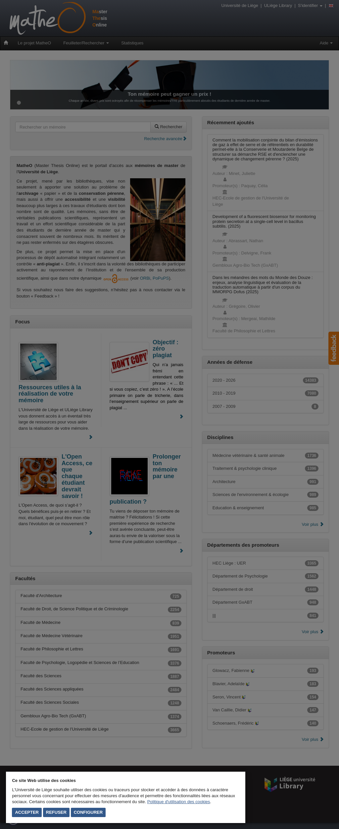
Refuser (56, 812)
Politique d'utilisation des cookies (178, 801)
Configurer (88, 812)
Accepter (27, 812)
